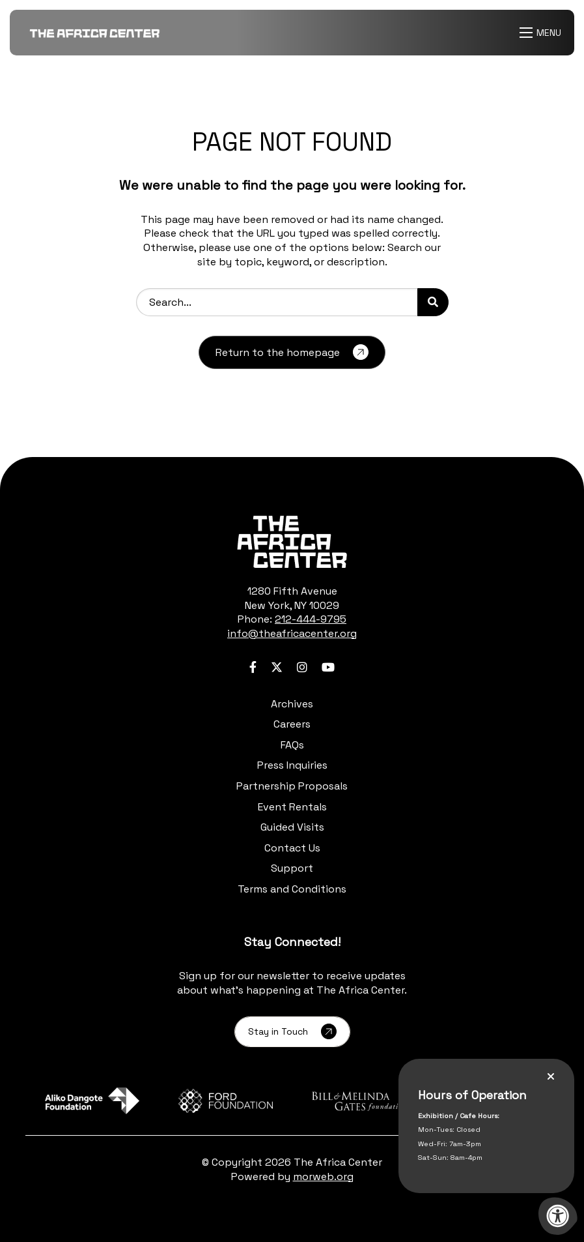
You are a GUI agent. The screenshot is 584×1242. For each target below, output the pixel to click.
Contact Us (292, 848)
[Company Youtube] (328, 667)
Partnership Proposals (292, 786)
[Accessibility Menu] (557, 1215)
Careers (292, 724)
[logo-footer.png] (292, 542)
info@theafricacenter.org (292, 633)
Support (292, 868)
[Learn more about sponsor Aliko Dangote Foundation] (92, 1101)
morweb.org (323, 1176)
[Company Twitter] (277, 667)
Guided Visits (292, 827)
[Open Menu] (542, 32)
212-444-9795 (310, 619)
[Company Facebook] (253, 667)
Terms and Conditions (292, 889)
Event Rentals (292, 807)
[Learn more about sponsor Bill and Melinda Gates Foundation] (359, 1101)
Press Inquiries (292, 765)
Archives (292, 704)
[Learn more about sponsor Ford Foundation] (225, 1101)
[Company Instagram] (302, 667)
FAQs (292, 745)
